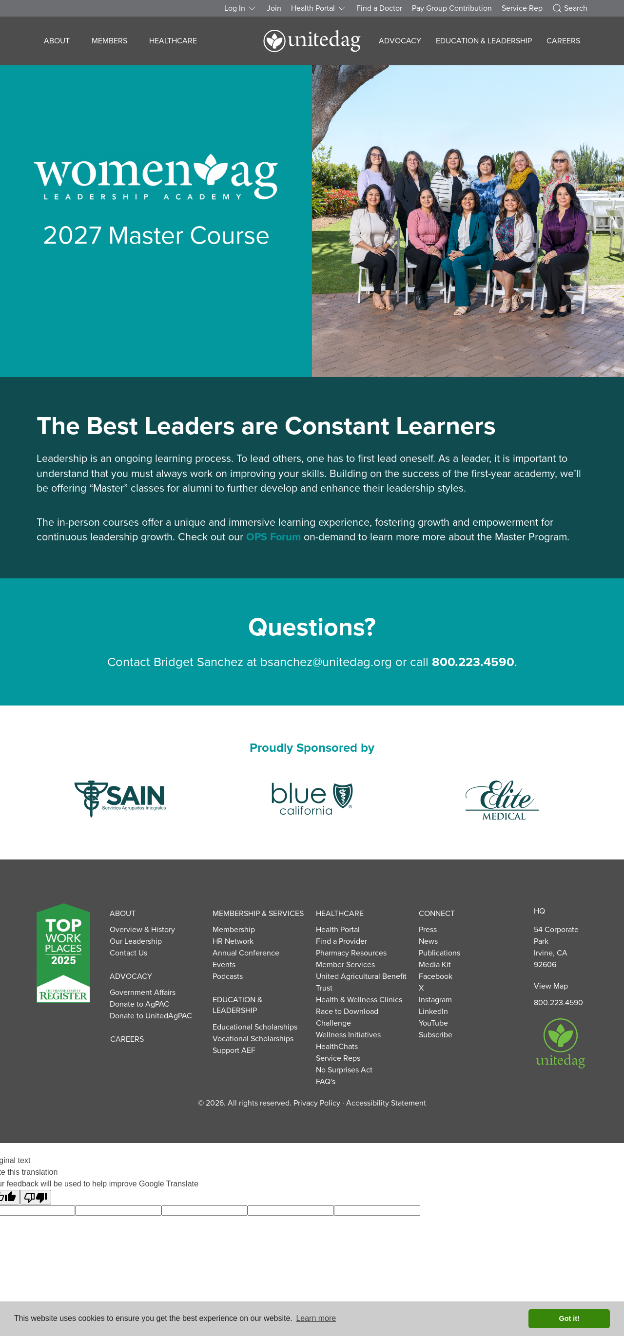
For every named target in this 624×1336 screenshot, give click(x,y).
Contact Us (128, 953)
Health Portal (338, 930)
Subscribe (435, 1035)
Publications (439, 953)
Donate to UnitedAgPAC (151, 1016)
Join (274, 8)
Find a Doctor (379, 8)
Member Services (345, 965)
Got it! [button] (569, 1318)
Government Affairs (143, 992)
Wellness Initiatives (348, 1035)
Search (569, 8)
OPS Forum (273, 537)
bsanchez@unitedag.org (326, 662)
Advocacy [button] (400, 41)
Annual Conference (246, 953)
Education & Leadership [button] (484, 41)
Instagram (435, 1000)
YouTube (433, 1023)
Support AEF (234, 1050)
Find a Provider (341, 941)
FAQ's (325, 1082)
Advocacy (131, 976)
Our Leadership (136, 941)
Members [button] (109, 41)
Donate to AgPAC (139, 1004)
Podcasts (228, 976)
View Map (551, 986)
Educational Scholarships (255, 1027)
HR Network (233, 941)
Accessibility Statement (386, 1103)
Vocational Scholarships (253, 1039)
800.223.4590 (558, 1003)
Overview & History (142, 930)
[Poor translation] (35, 1197)
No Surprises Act (344, 1070)
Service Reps (338, 1058)
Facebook (435, 976)
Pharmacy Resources (351, 953)
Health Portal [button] (319, 8)
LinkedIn (433, 1011)
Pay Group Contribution (452, 8)
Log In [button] (240, 8)
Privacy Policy (316, 1103)
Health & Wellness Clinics (359, 1000)
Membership (234, 930)
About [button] (57, 41)
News (428, 941)
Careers (563, 41)
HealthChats (337, 1046)
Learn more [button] (316, 1318)
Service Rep (522, 8)
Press (428, 930)
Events (224, 965)
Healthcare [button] (173, 41)
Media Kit (435, 965)
